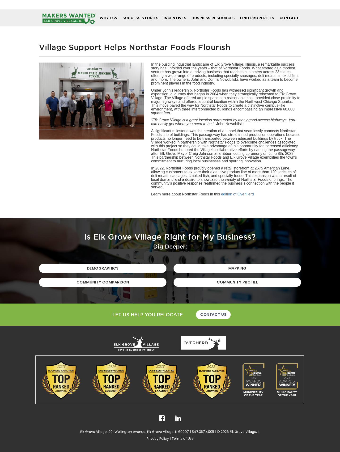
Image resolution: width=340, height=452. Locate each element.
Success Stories (140, 18)
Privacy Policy (158, 438)
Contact (289, 18)
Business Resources (213, 18)
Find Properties (257, 18)
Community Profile (237, 282)
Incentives (175, 18)
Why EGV (108, 18)
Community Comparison (102, 282)
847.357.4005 (203, 431)
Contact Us (213, 314)
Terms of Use (183, 438)
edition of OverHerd (237, 194)
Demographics (103, 268)
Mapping (237, 268)
